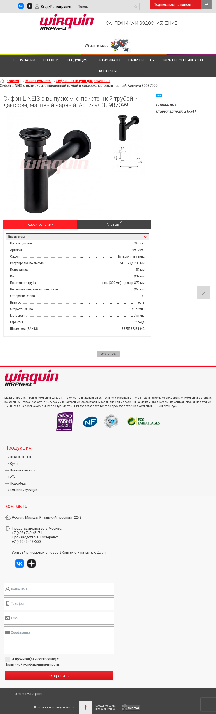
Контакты (108, 71)
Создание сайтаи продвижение (105, 707)
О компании (24, 60)
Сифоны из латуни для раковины (83, 81)
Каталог (13, 81)
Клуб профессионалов (183, 60)
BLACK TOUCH (21, 457)
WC (12, 477)
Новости (50, 60)
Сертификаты (108, 60)
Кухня (14, 464)
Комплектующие (24, 490)
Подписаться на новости (173, 5)
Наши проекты (141, 60)
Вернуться (108, 354)
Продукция (77, 60)
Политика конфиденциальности (54, 707)
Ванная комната (38, 81)
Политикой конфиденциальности (31, 664)
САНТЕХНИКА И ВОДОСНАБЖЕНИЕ (141, 23)
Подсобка (18, 483)
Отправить (59, 675)
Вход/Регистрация (56, 7)
